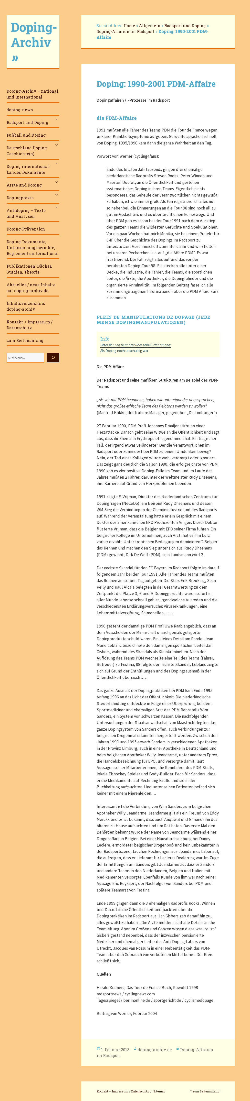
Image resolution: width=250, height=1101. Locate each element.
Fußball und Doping (26, 135)
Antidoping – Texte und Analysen (26, 213)
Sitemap (159, 1091)
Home (129, 25)
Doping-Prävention (26, 228)
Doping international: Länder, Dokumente (28, 169)
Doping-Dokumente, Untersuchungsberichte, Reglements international (33, 247)
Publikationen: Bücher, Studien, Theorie (29, 269)
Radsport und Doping (27, 122)
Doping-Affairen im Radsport (125, 31)
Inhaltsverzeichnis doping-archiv (26, 306)
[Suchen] (53, 358)
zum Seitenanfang (25, 340)
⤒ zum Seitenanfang (204, 1091)
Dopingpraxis (20, 197)
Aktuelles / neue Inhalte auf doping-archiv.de (31, 287)
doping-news (20, 109)
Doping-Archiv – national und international (32, 93)
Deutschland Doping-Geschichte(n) (28, 150)
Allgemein (149, 25)
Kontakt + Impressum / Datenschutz (29, 324)
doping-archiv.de (155, 1049)
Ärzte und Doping (24, 184)
